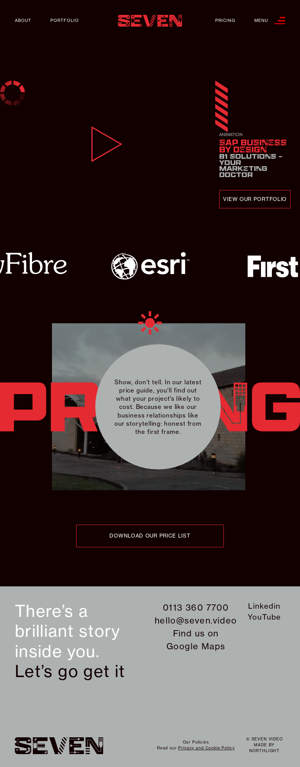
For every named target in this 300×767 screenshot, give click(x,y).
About (23, 20)
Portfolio (64, 20)
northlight (264, 750)
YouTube (264, 617)
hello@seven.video (196, 620)
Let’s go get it (70, 671)
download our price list (149, 535)
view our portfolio (255, 199)
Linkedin (264, 606)
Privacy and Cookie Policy (206, 747)
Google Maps (195, 646)
